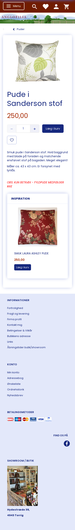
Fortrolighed (15, 308)
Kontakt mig (14, 325)
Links (10, 341)
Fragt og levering (18, 313)
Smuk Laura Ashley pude (31, 253)
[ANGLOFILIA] (37, 17)
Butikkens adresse (19, 336)
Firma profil (14, 319)
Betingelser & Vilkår (19, 330)
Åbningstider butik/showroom (26, 347)
